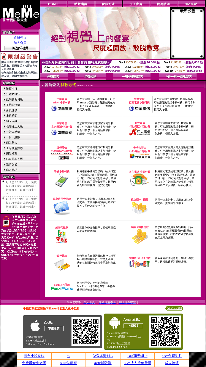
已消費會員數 (14, 99)
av (68, 356)
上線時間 (11, 115)
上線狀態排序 (14, 148)
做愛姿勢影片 (103, 356)
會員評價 (11, 110)
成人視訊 (11, 169)
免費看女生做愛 (34, 363)
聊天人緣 (11, 121)
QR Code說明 (174, 308)
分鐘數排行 (13, 94)
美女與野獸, (103, 363)
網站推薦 (11, 153)
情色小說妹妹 (34, 356)
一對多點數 (13, 132)
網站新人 (11, 142)
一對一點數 (13, 137)
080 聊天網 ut (137, 356)
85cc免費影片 (172, 356)
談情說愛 (11, 164)
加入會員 (20, 43)
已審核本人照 (14, 159)
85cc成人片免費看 (137, 363)
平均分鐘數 (13, 104)
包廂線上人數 (14, 126)
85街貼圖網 (68, 363)
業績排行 (11, 88)
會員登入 (20, 37)
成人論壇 (172, 363)
